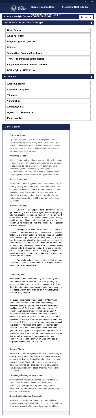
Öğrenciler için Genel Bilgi (46, 14)
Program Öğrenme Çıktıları (21, 41)
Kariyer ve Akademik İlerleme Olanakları (27, 64)
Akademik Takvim (16, 84)
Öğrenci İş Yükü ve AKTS (20, 112)
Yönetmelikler (14, 101)
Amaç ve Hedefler (16, 36)
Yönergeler (12, 95)
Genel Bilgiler (14, 30)
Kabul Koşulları (15, 118)
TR (84, 2)
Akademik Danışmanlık (19, 89)
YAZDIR (86, 17)
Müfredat (11, 47)
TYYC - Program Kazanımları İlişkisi (25, 59)
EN (92, 2)
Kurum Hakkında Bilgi (43, 7)
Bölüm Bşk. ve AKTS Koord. (21, 70)
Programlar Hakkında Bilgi (76, 7)
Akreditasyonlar (15, 106)
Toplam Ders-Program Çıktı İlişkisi (24, 53)
